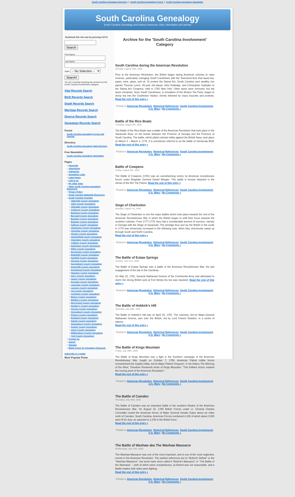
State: (82, 71)
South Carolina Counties (81, 198)
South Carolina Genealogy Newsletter (184, 2)
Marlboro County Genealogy (85, 300)
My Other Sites (76, 183)
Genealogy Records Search (82, 123)
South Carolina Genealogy (147, 18)
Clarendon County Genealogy (85, 240)
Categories (74, 171)
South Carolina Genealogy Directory (109, 2)
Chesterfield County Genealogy (86, 237)
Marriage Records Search (81, 110)
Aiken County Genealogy (83, 204)
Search (72, 342)
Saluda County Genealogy (84, 321)
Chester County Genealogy (84, 234)
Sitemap (73, 345)
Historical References (166, 106)
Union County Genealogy (83, 330)
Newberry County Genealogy (85, 306)
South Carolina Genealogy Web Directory (87, 146)
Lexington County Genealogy (85, 294)
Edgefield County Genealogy (85, 255)
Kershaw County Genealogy (85, 282)
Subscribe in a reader (75, 354)
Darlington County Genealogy (85, 246)
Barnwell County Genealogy (85, 216)
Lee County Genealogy (82, 291)
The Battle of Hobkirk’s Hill (135, 305)
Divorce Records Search (81, 116)
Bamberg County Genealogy (85, 213)
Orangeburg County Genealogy (86, 312)
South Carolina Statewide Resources (87, 195)
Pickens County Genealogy (84, 315)
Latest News (75, 177)
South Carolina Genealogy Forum (146, 2)
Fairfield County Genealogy (84, 258)
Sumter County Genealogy (84, 327)
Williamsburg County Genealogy (87, 333)
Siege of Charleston (130, 205)
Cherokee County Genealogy (85, 231)
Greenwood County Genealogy (86, 270)
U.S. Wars (154, 108)
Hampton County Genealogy (85, 273)
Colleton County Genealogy (84, 243)
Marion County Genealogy (84, 297)
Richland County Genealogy (85, 318)
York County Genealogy (82, 336)
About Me (73, 165)
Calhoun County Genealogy (84, 225)
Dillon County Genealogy (83, 249)
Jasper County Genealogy (84, 279)
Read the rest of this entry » (131, 99)
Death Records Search (79, 103)
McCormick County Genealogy (86, 303)
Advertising (74, 168)
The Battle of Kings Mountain (137, 347)
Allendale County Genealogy (85, 207)
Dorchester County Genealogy (86, 252)
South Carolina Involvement (196, 106)
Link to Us (74, 180)
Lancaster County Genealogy (85, 285)
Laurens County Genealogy (84, 288)
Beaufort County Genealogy (84, 219)
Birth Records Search (79, 97)
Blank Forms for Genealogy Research (87, 348)
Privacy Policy (76, 192)
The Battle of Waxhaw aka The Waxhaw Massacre (153, 445)
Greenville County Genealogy (85, 267)
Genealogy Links (77, 174)
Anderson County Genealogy (85, 210)
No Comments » (171, 108)
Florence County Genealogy (85, 261)
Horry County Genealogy (83, 276)
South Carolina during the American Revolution (151, 65)
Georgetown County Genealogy (86, 264)
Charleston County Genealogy (86, 228)
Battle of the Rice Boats (133, 121)
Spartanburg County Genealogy (86, 324)
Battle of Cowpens (129, 167)
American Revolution (139, 106)
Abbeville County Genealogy (85, 201)
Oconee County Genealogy (84, 309)
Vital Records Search (78, 90)
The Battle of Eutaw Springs (136, 257)
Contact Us (74, 339)
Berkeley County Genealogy (85, 222)
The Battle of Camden (131, 396)
